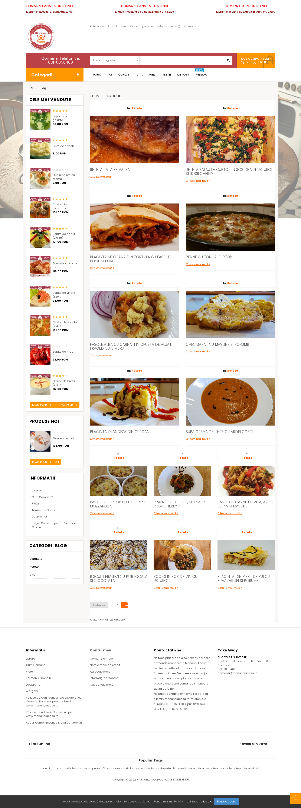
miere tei (248, 768)
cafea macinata (221, 768)
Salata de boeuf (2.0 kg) (64, 236)
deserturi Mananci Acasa (133, 768)
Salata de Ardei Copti (63, 353)
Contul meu (118, 26)
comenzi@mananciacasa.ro (238, 673)
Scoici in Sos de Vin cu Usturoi (175, 578)
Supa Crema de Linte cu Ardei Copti (219, 431)
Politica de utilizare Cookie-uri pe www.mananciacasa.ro (49, 714)
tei (256, 768)
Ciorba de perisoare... (60, 206)
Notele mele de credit (105, 665)
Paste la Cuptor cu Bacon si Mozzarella (117, 504)
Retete (136, 108)
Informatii (42, 478)
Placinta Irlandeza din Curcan (119, 431)
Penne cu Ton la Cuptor (209, 257)
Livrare (36, 490)
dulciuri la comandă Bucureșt (63, 768)
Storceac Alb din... (65, 438)
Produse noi (44, 421)
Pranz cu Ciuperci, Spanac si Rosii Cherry (180, 504)
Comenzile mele (101, 659)
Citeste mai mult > (102, 177)
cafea (237, 768)
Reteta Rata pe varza (110, 169)
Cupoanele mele (102, 685)
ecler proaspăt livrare (99, 768)
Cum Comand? (42, 497)
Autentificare (98, 26)
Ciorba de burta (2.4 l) (64, 383)
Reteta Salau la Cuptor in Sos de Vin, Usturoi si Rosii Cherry (229, 171)
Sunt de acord (226, 801)
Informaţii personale (104, 678)
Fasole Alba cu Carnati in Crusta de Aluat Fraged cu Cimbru (130, 346)
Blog (43, 88)
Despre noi (39, 516)
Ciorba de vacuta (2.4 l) (65, 324)
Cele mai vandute (50, 100)
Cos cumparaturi (141, 26)
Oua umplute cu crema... (64, 177)
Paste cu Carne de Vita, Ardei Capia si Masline (245, 504)
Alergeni (32, 691)
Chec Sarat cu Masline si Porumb (217, 344)
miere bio (203, 768)
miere (191, 768)
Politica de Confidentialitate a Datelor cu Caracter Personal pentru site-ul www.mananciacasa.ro (54, 702)
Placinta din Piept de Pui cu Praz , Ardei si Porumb (243, 578)
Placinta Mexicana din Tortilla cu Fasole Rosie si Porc (130, 259)
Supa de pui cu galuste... (63, 118)
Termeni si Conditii (44, 510)
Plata (35, 503)
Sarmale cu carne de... (65, 265)
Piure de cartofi (63, 146)
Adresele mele (100, 672)
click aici (207, 801)
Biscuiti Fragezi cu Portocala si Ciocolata (118, 578)
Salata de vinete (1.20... (64, 295)
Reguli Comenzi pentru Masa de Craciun (54, 525)
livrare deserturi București (169, 768)
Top (295, 797)
